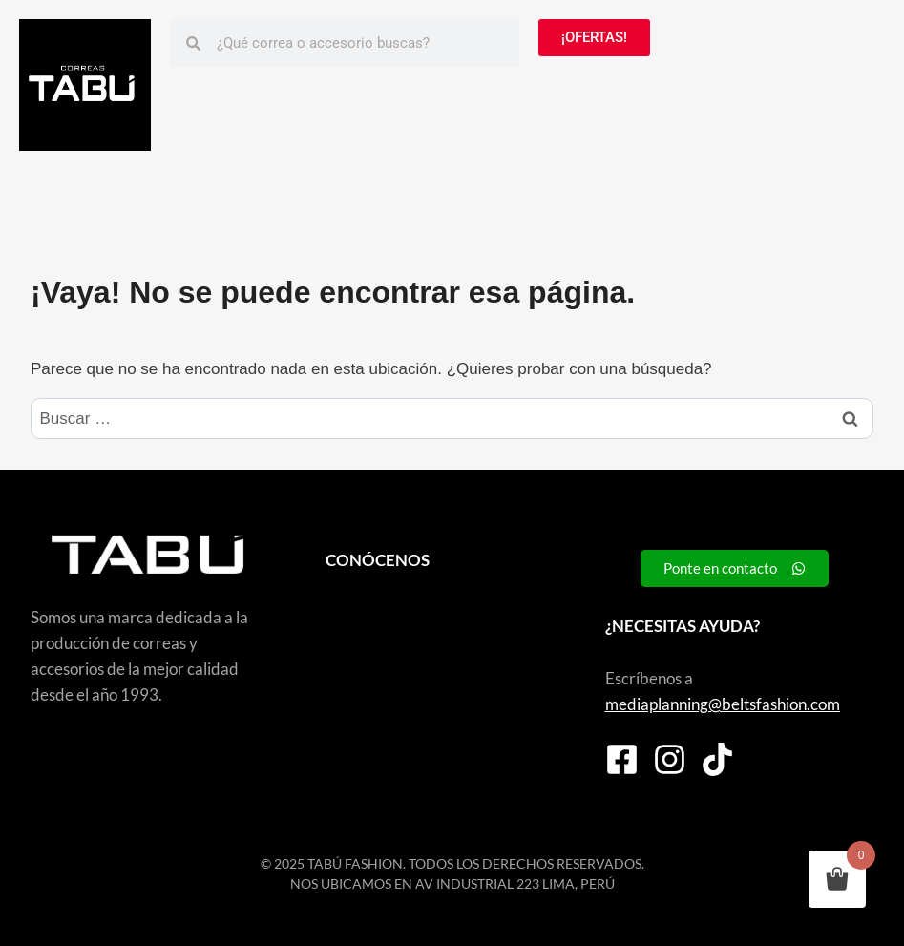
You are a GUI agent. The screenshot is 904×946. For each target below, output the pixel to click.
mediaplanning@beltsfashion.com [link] (722, 704)
